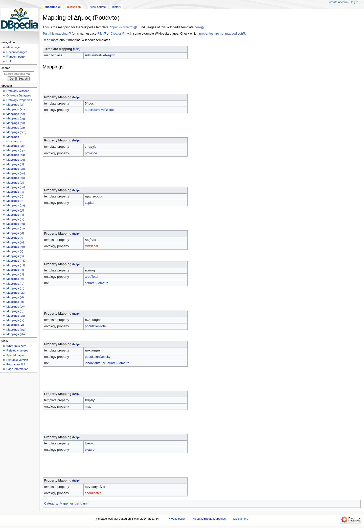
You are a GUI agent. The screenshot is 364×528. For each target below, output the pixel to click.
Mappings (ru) (15, 283)
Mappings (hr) (15, 219)
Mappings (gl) (15, 210)
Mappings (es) (15, 177)
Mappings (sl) (15, 297)
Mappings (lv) (15, 256)
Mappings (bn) (15, 122)
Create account (338, 2)
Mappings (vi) (15, 324)
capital (89, 203)
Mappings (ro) (15, 288)
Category (50, 503)
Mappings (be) (15, 113)
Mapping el (52, 6)
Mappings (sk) (15, 292)
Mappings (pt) (15, 278)
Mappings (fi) (14, 196)
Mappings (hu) (15, 223)
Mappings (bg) (15, 118)
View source (98, 6)
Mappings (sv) (15, 306)
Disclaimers (240, 518)
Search (6, 67)
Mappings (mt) (15, 265)
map (88, 406)
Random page (15, 56)
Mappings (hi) (15, 214)
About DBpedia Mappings (209, 518)
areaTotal (91, 277)
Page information (17, 368)
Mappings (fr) (14, 200)
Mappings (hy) (15, 228)
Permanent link (16, 364)
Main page (13, 47)
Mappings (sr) (15, 301)
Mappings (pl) (15, 274)
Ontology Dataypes (18, 95)
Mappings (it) (14, 237)
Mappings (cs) (15, 145)
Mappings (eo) (15, 173)
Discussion (74, 6)
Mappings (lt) (14, 251)
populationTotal (95, 326)
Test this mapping (55, 33)
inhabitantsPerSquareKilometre (107, 363)
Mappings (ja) (15, 242)
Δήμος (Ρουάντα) (121, 27)
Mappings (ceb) (16, 132)
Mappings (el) (15, 164)
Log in (354, 2)
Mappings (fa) (15, 191)
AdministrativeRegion (100, 55)
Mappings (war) (16, 329)
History (116, 6)
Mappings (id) (15, 233)
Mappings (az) (15, 109)
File (99, 33)
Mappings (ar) (15, 104)
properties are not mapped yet (220, 33)
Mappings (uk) (15, 315)
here (197, 27)
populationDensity (97, 357)
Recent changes (16, 52)
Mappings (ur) (15, 320)
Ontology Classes (17, 90)
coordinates (93, 493)
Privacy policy (177, 518)
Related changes (17, 350)
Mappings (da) (15, 154)
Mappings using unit (74, 503)
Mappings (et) (15, 182)
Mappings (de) (15, 159)
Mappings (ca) (15, 127)
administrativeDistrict (100, 110)
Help (9, 61)
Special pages (15, 355)
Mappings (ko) (15, 246)
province (91, 153)
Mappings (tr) (14, 311)
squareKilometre (96, 283)
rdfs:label (91, 246)
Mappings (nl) (15, 269)
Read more (51, 40)
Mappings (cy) (15, 150)
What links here (16, 345)
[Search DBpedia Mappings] (18, 73)
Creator (115, 33)
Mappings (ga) (15, 205)
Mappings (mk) (16, 260)
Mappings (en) (15, 168)
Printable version (17, 359)
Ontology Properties (19, 100)
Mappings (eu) (15, 187)
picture (90, 449)
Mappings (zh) (15, 334)
